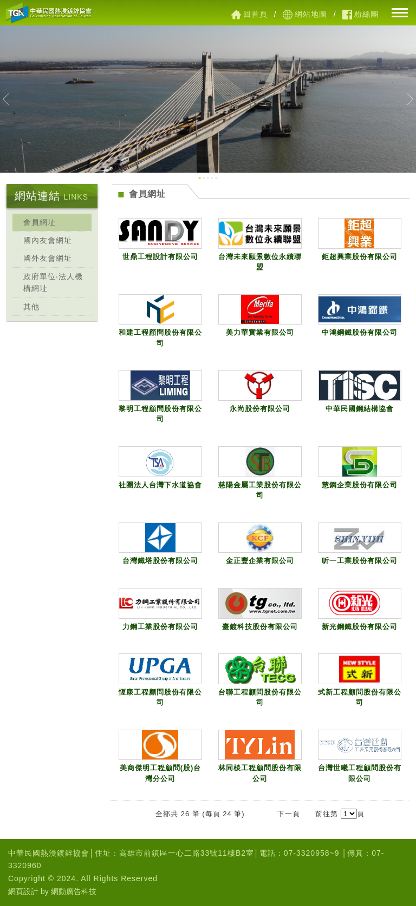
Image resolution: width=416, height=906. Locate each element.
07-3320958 (307, 853)
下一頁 (288, 814)
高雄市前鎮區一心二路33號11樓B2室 (186, 853)
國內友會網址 (47, 240)
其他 (31, 306)
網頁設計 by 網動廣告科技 (52, 891)
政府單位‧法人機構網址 (53, 282)
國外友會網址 (47, 258)
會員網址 (39, 222)
